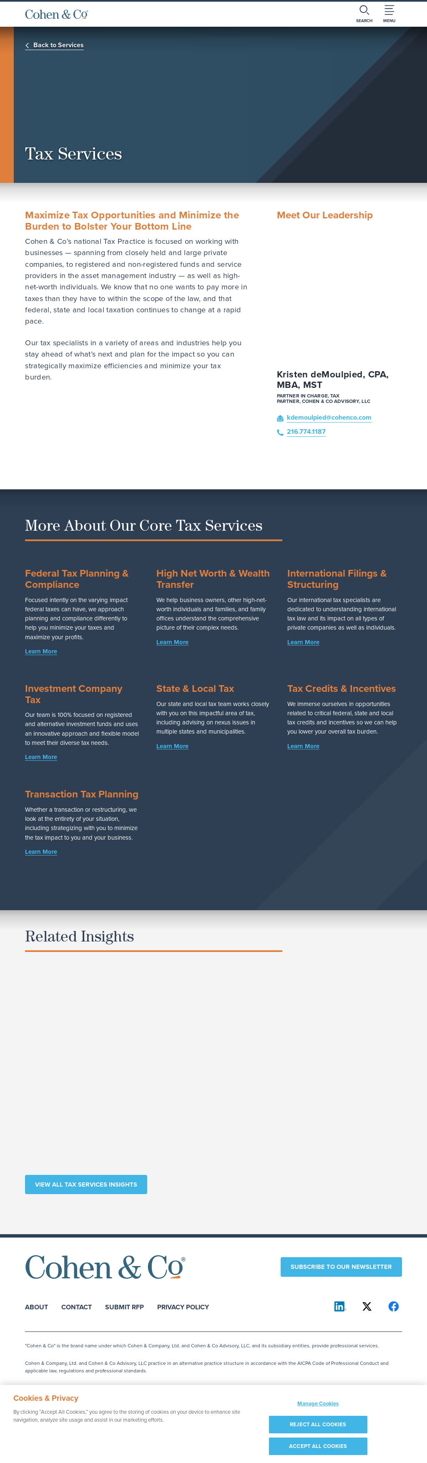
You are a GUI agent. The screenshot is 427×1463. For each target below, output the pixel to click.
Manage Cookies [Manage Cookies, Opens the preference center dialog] (318, 1408)
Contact (76, 1306)
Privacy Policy (183, 1306)
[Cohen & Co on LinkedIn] (340, 1306)
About (36, 1306)
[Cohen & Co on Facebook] (393, 1306)
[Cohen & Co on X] (367, 1306)
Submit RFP (124, 1306)
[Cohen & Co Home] (56, 14)
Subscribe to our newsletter (341, 1266)
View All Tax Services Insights (86, 1184)
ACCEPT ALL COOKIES (318, 1451)
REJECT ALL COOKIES (318, 1430)
